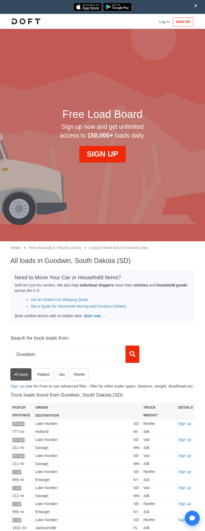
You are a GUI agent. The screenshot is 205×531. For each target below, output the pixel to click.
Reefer (79, 374)
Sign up (17, 386)
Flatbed (43, 374)
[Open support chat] (192, 518)
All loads (21, 374)
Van (61, 374)
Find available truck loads (55, 248)
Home (15, 248)
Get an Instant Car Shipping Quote (59, 299)
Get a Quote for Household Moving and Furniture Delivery (78, 306)
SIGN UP (182, 22)
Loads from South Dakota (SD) (118, 248)
